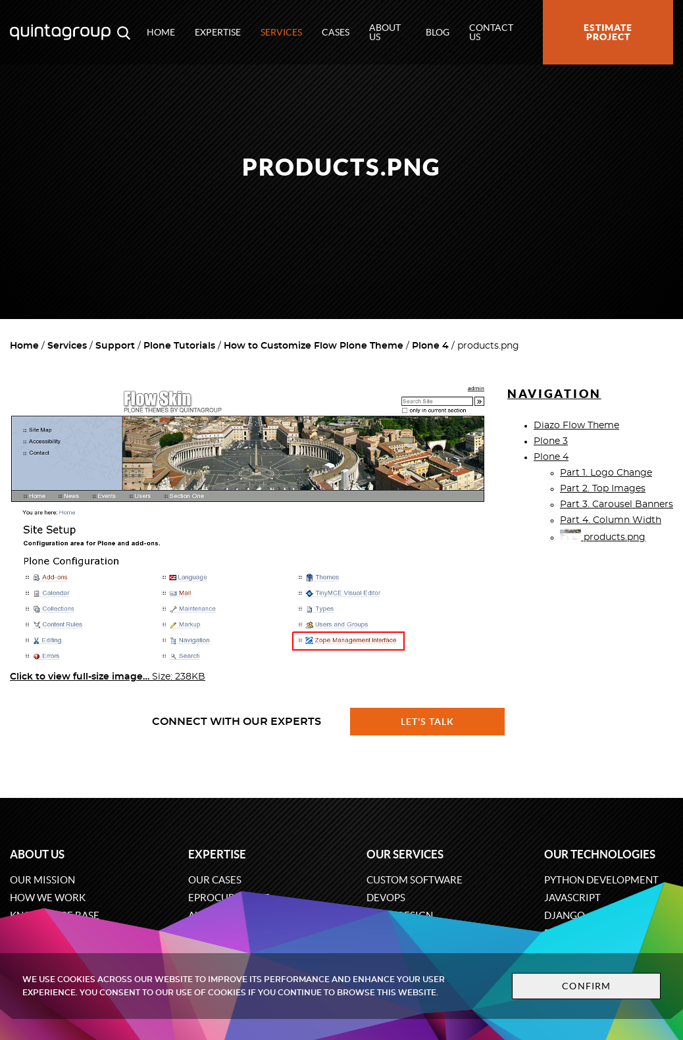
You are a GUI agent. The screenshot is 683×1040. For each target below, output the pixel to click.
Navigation (554, 394)
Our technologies (599, 854)
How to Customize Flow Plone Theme (313, 346)
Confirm (586, 986)
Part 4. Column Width (610, 520)
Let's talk (428, 721)
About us (385, 32)
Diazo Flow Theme (576, 425)
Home (161, 32)
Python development (601, 879)
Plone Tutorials (179, 346)
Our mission (42, 879)
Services (281, 32)
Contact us (491, 32)
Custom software (415, 879)
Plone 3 (551, 441)
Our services (405, 854)
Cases (335, 32)
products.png (602, 537)
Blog (437, 32)
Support (115, 346)
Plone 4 (430, 346)
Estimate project (608, 32)
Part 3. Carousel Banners (616, 504)
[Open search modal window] (124, 32)
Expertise (218, 32)
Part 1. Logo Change (606, 473)
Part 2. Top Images (602, 488)
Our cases (214, 879)
